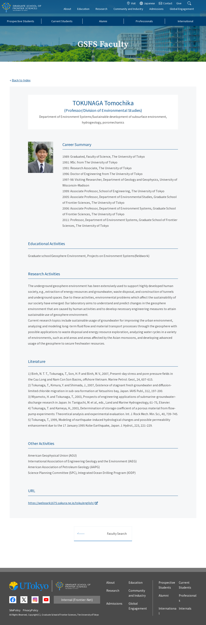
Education (87, 12)
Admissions (160, 12)
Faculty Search (117, 533)
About (71, 12)
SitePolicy (14, 610)
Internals (185, 608)
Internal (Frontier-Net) (77, 600)
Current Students (62, 21)
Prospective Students (20, 21)
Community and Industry (132, 12)
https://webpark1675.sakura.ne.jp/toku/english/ (61, 503)
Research (105, 12)
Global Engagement (186, 12)
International (185, 21)
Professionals (144, 21)
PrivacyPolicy (30, 610)
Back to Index (21, 80)
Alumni (103, 21)
